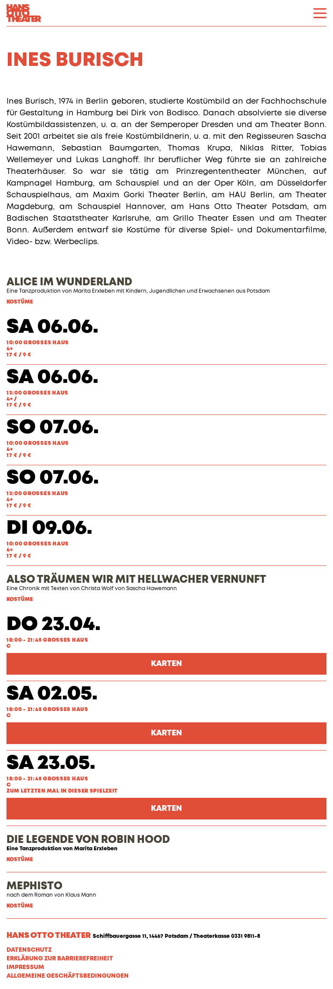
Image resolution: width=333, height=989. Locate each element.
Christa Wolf (97, 588)
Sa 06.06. (52, 327)
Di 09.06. (49, 528)
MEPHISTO (34, 886)
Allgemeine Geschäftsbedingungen (68, 976)
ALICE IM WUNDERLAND (69, 282)
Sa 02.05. (52, 694)
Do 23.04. (54, 624)
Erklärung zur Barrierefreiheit (60, 959)
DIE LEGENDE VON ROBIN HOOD (88, 840)
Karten (166, 664)
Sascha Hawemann (151, 588)
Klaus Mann (80, 895)
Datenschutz (29, 950)
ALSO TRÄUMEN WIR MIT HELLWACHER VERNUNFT (136, 579)
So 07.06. (53, 427)
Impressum (25, 967)
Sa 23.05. (51, 763)
